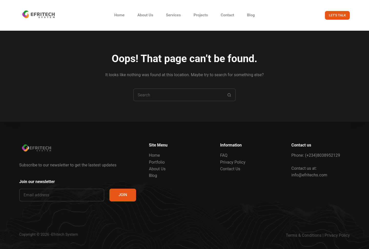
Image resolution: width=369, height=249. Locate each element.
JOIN (122, 195)
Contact (227, 15)
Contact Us (230, 168)
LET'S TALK (337, 15)
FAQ (224, 155)
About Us (145, 15)
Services (173, 15)
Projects (200, 15)
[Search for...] (178, 94)
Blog (251, 15)
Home (119, 15)
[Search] (313, 15)
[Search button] (229, 94)
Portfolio (157, 162)
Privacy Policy (232, 162)
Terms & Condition (302, 235)
